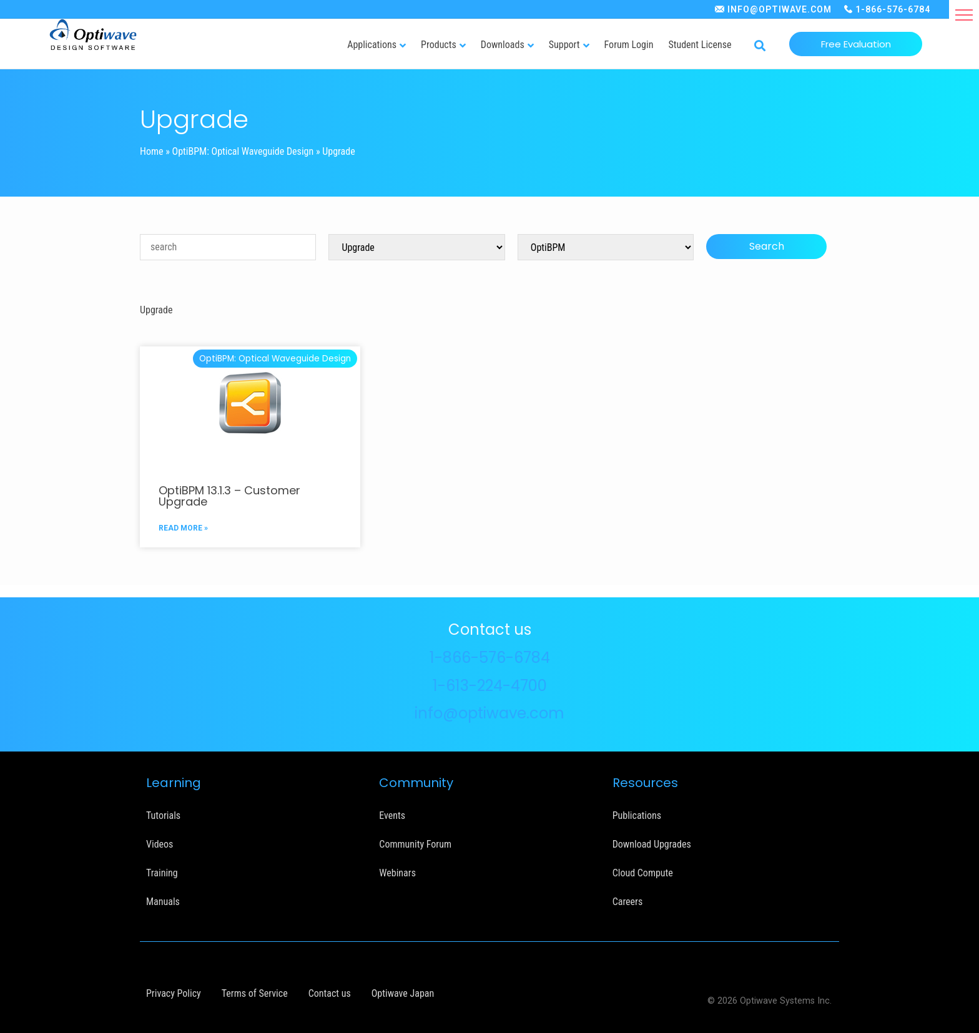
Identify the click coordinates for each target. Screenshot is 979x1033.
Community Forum (415, 844)
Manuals (163, 902)
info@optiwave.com (489, 713)
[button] (964, 15)
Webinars (397, 873)
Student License (699, 45)
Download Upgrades (651, 844)
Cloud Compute (642, 873)
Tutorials (163, 815)
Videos (159, 844)
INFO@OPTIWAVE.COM (779, 9)
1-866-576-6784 (892, 9)
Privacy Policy (173, 993)
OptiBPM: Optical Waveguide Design (243, 151)
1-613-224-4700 (490, 685)
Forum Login (629, 45)
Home (152, 151)
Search (766, 246)
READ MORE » (183, 528)
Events (392, 815)
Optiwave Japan (402, 993)
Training (162, 873)
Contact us (329, 993)
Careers (627, 902)
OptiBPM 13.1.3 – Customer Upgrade (229, 495)
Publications (636, 815)
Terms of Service (255, 993)
